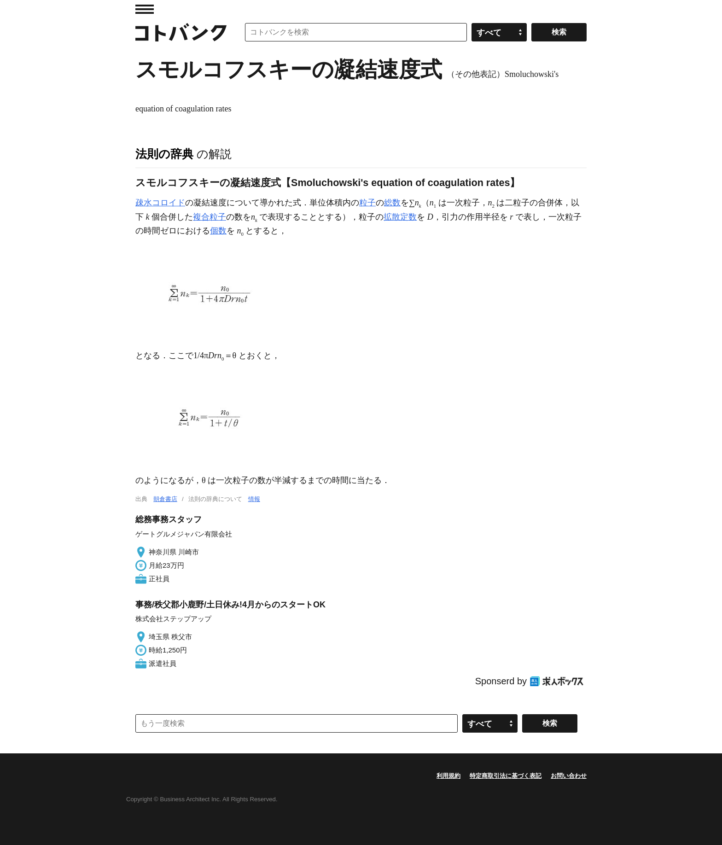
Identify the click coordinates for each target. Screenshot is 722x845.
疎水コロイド (160, 202)
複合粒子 (209, 216)
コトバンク (181, 32)
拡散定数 (400, 216)
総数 (392, 202)
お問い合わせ (569, 775)
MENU (144, 9)
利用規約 (448, 775)
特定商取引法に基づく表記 (506, 775)
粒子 (367, 202)
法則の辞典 (164, 153)
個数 (218, 230)
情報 (254, 498)
